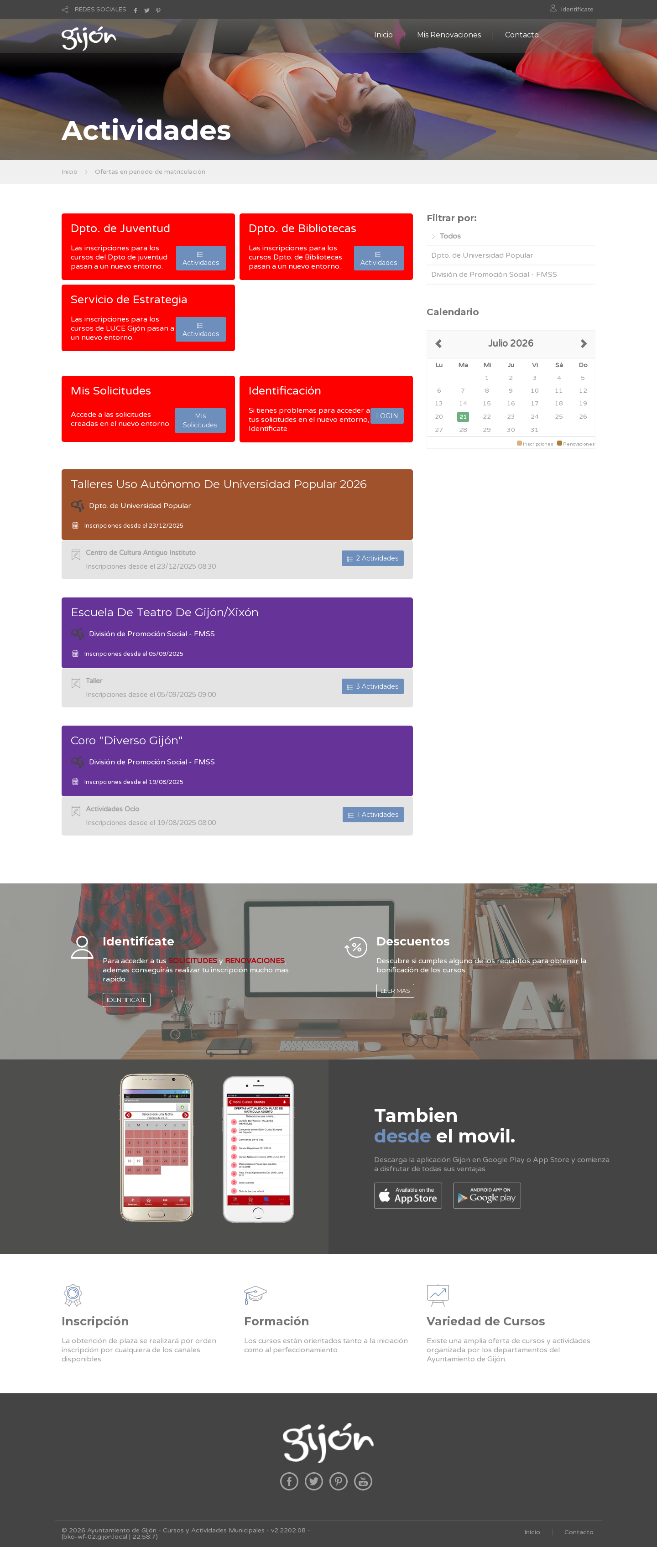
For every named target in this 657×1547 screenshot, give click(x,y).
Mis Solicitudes (111, 391)
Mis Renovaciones (449, 35)
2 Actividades (372, 558)
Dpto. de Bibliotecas (302, 228)
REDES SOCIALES (100, 9)
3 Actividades (372, 686)
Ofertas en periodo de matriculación (150, 172)
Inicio (383, 35)
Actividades (200, 258)
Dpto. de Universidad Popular (482, 255)
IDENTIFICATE (126, 999)
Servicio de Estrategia (129, 299)
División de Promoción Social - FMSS (494, 274)
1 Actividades (373, 814)
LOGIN (387, 416)
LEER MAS (395, 990)
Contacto (522, 35)
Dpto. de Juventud (120, 228)
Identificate (577, 9)
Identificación (285, 391)
